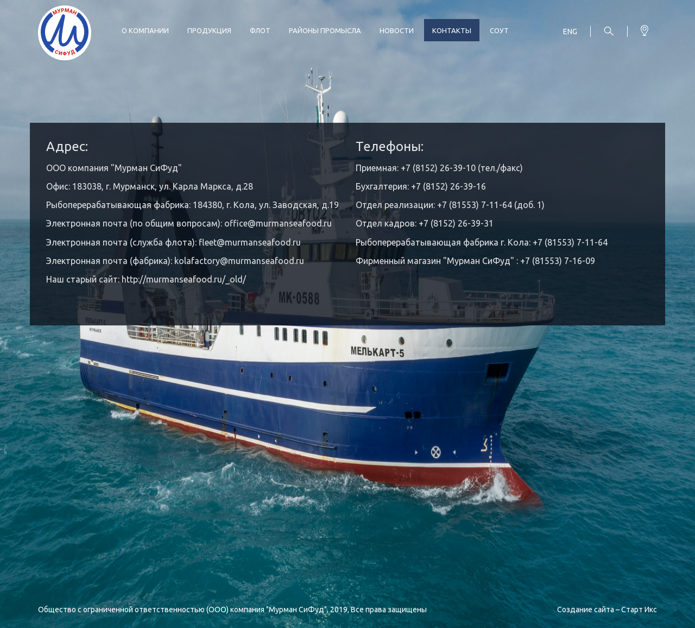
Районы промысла (325, 30)
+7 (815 (451, 205)
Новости (397, 30)
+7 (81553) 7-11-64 (570, 242)
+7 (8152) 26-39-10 (438, 168)
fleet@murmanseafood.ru (250, 242)
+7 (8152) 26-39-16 (448, 186)
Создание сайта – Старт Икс (607, 609)
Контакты (451, 30)
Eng (570, 31)
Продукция (209, 30)
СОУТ (499, 30)
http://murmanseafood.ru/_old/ (184, 279)
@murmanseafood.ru (290, 223)
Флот (260, 30)
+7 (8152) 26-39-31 (456, 223)
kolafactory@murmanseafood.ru (239, 261)
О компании (145, 30)
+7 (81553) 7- (546, 261)
